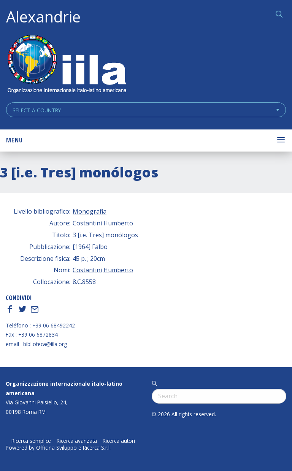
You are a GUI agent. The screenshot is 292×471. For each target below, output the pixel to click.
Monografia (89, 211)
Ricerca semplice (31, 441)
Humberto (118, 223)
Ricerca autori (119, 441)
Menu (14, 140)
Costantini (87, 223)
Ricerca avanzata (77, 441)
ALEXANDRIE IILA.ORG (66, 65)
